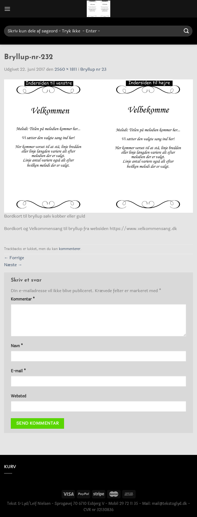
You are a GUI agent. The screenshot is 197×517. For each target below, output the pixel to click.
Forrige (14, 257)
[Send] (186, 31)
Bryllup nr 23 (93, 69)
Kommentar (23, 299)
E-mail (18, 371)
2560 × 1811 (66, 69)
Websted (18, 396)
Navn (17, 346)
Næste (13, 264)
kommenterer (69, 249)
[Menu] (7, 8)
